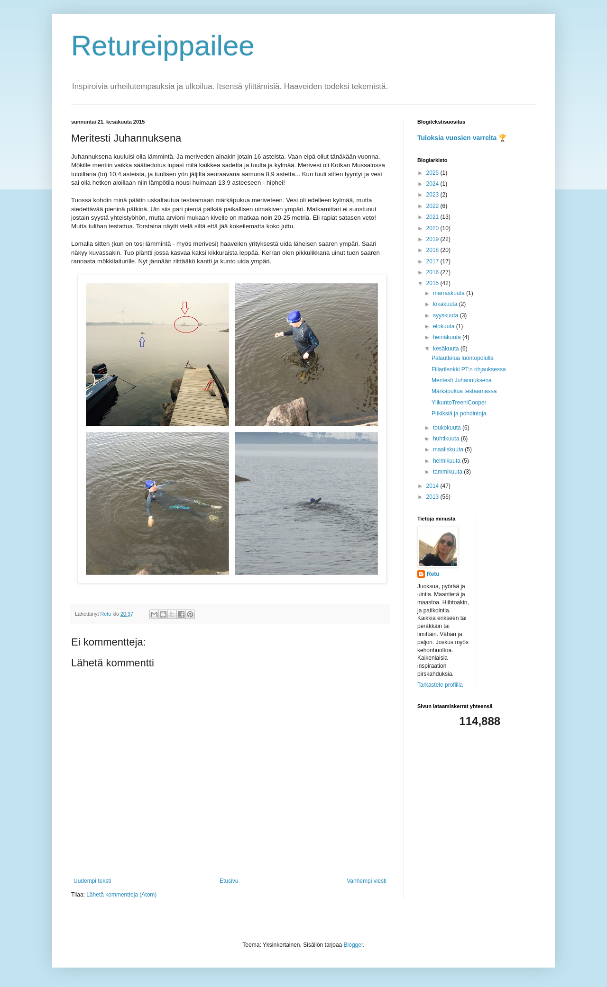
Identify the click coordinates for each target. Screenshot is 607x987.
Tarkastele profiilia (440, 685)
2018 (433, 250)
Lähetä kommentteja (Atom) (121, 894)
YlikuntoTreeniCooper (459, 402)
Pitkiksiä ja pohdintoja (459, 413)
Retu (433, 574)
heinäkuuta (447, 337)
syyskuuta (446, 315)
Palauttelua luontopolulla (463, 358)
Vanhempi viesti (366, 881)
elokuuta (444, 326)
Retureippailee (163, 46)
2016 (433, 272)
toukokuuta (447, 427)
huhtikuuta (447, 438)
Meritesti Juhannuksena (462, 380)
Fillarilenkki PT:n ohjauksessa (469, 369)
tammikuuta (448, 471)
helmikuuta (447, 461)
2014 (433, 486)
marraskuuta (449, 293)
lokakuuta (446, 304)
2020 (433, 228)
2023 (433, 194)
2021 (433, 217)
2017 (433, 261)
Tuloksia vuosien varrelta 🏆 (461, 138)
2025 (433, 173)
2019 (433, 239)
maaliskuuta (449, 449)
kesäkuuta (446, 348)
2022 (433, 206)
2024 (433, 183)
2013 (433, 497)
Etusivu (229, 881)
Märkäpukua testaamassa (464, 391)
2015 (433, 283)
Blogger (353, 945)
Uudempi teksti (92, 881)
